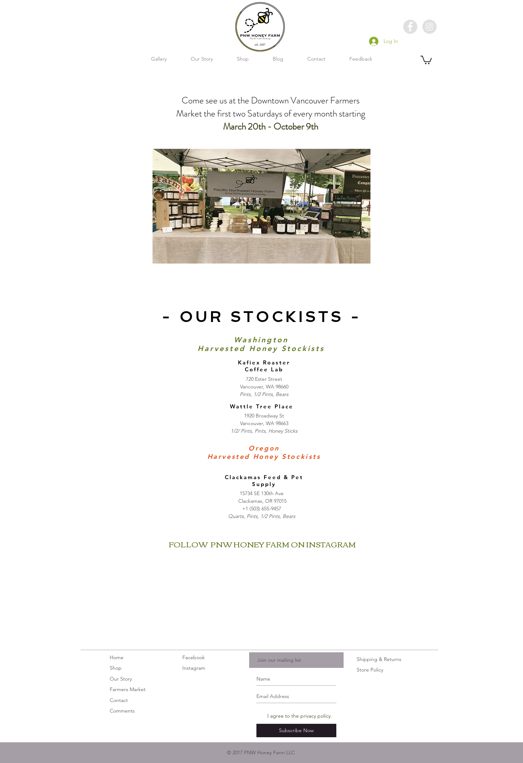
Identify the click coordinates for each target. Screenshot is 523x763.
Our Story (121, 679)
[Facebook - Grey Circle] (410, 27)
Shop (116, 668)
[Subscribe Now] (296, 730)
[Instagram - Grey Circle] (429, 27)
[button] (426, 59)
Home (116, 657)
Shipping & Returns (379, 659)
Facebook (193, 657)
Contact (119, 700)
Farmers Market (128, 689)
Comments (122, 710)
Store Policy (370, 669)
